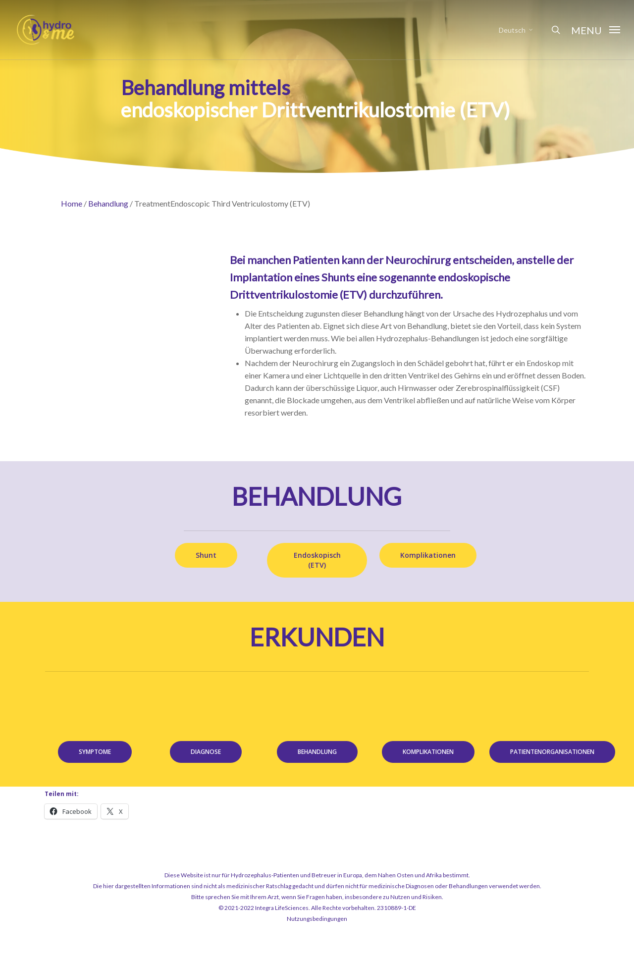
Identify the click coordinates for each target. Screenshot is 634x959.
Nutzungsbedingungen (317, 918)
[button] (595, 30)
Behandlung (108, 203)
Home (71, 203)
